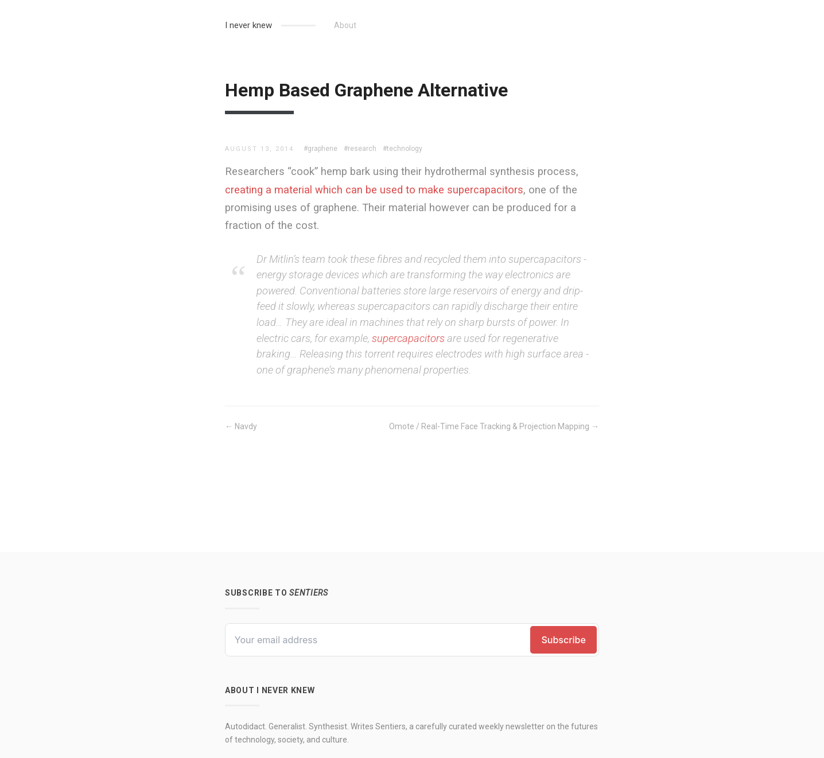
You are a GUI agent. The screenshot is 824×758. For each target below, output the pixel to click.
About (345, 25)
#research (360, 149)
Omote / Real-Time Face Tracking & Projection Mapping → (494, 426)
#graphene (320, 149)
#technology (402, 149)
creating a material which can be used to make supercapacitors (374, 190)
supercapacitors (408, 338)
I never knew (248, 25)
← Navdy (241, 426)
